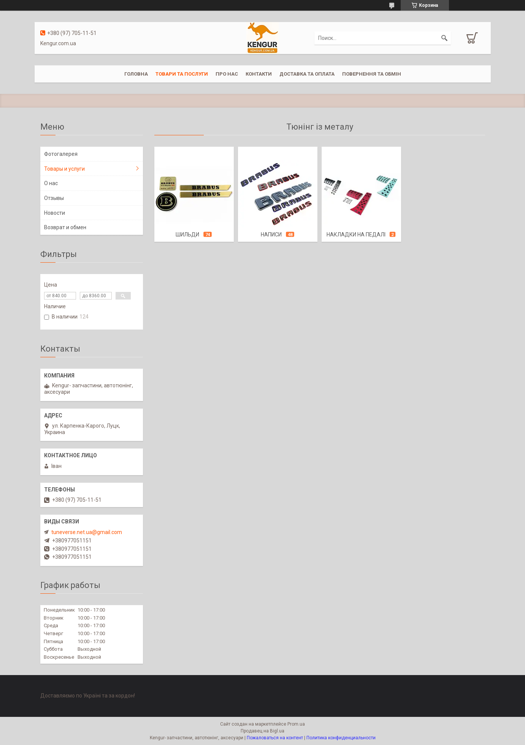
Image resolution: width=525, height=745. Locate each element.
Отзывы (54, 198)
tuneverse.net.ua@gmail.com (86, 532)
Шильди (187, 234)
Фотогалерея (61, 154)
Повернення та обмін (371, 74)
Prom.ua (296, 724)
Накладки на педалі (356, 234)
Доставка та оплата (307, 74)
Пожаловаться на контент (275, 737)
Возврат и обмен (65, 227)
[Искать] (444, 38)
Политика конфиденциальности (341, 737)
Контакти (259, 74)
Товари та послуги (181, 74)
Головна (136, 74)
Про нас (227, 74)
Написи (271, 234)
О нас (51, 183)
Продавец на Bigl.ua (262, 731)
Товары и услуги (64, 169)
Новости (54, 213)
